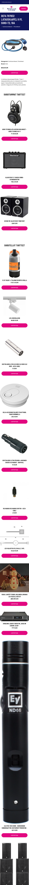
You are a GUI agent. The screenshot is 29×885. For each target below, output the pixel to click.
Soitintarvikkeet (7, 26)
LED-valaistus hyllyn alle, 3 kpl (14, 548)
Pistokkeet (17, 26)
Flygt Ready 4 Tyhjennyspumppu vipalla (14, 280)
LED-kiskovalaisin (14, 318)
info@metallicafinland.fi (7, 2)
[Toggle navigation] (3, 8)
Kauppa (23, 8)
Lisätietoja (14, 72)
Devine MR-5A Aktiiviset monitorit (14, 221)
